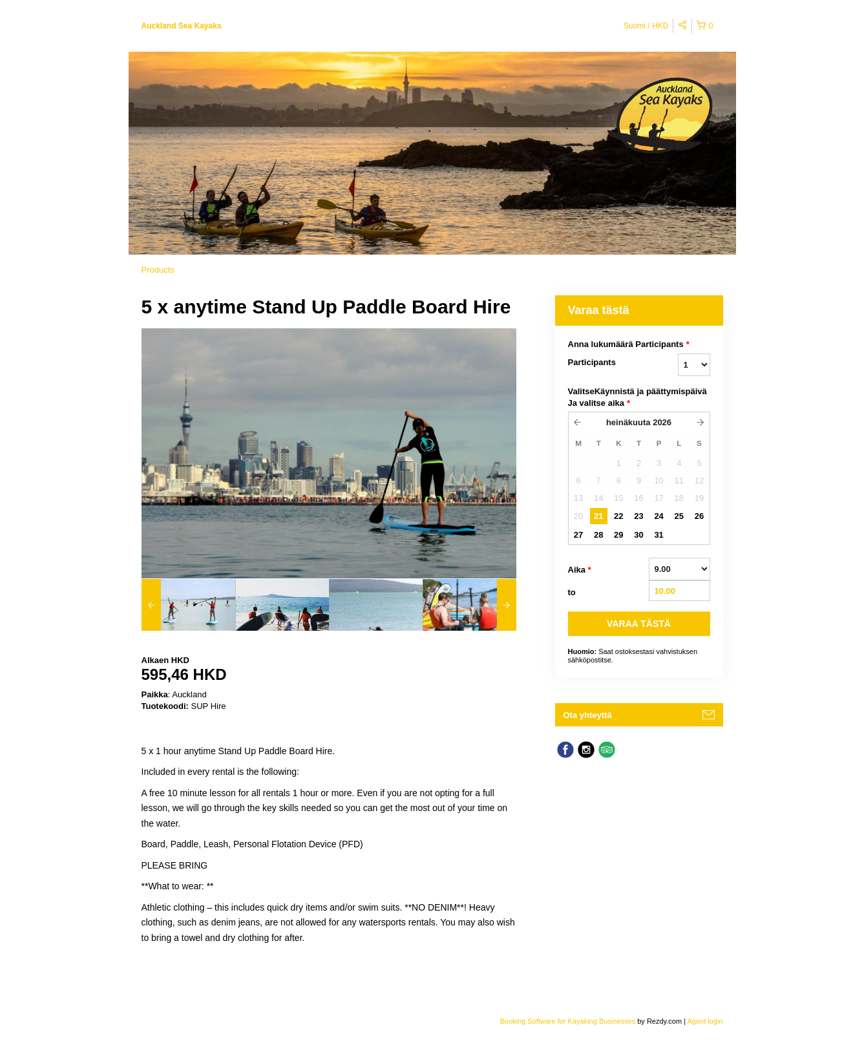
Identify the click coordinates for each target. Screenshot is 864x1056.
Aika (579, 570)
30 (638, 535)
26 (699, 516)
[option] (188, 605)
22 (618, 516)
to (572, 592)
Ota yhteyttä (588, 715)
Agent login (704, 1021)
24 (658, 516)
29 (618, 535)
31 (658, 535)
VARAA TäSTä (639, 623)
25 (679, 516)
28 (598, 535)
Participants (592, 362)
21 (598, 516)
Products (158, 270)
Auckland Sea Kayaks (182, 25)
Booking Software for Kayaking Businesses (568, 1021)
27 (578, 535)
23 (638, 516)
